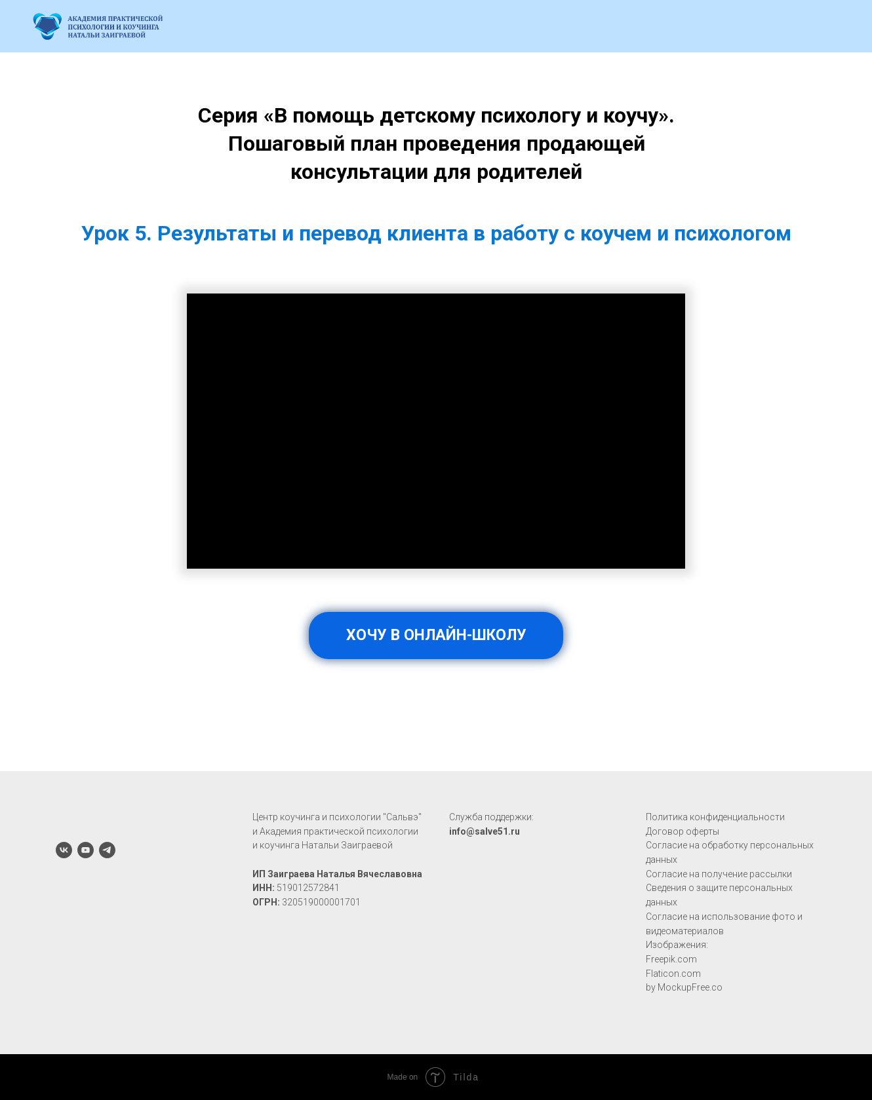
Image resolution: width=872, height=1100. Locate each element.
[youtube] (85, 850)
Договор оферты (682, 831)
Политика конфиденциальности (715, 817)
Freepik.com (671, 959)
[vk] (64, 850)
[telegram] (107, 850)
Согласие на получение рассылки (719, 874)
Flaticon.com (673, 973)
